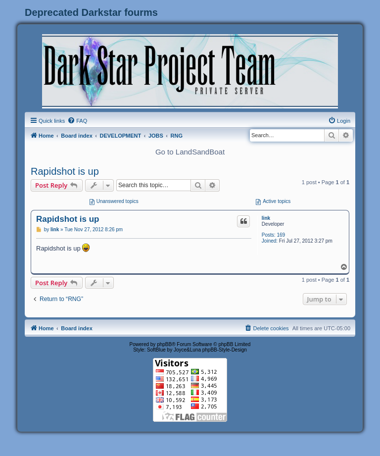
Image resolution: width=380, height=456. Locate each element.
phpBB (164, 344)
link (266, 218)
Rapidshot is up (65, 171)
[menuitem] (77, 121)
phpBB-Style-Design (224, 350)
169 (281, 235)
